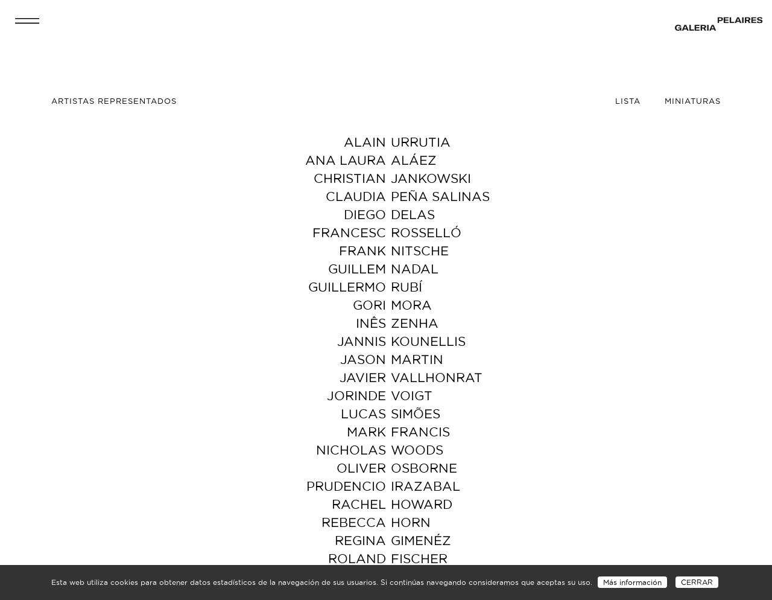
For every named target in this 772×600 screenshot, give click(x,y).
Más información (632, 582)
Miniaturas (693, 101)
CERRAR (697, 582)
